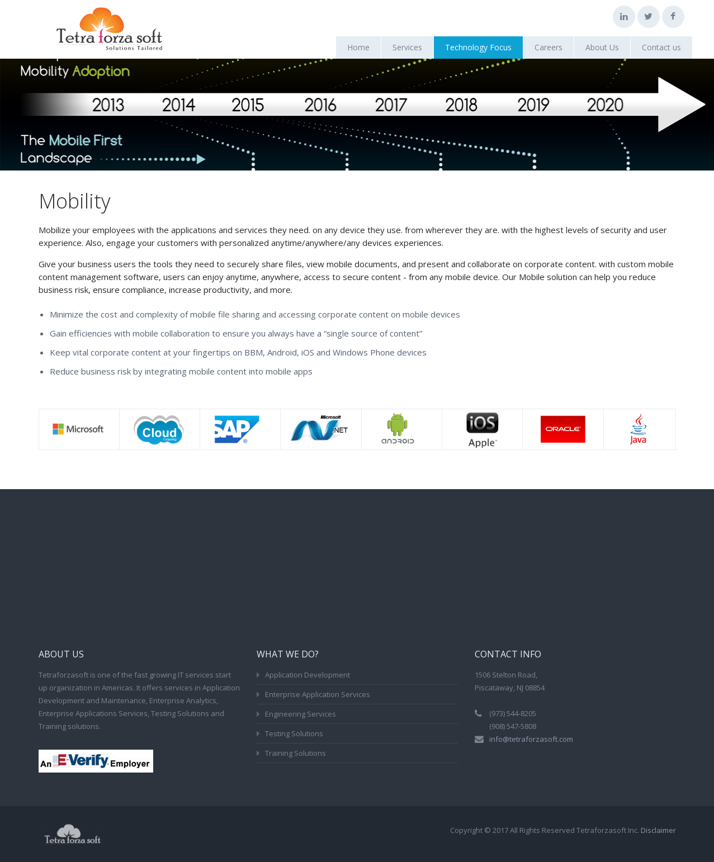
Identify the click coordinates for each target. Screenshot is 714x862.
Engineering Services (300, 714)
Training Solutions (295, 753)
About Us (602, 47)
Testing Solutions (294, 733)
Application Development (307, 675)
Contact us (661, 47)
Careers (548, 47)
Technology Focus (478, 47)
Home (358, 47)
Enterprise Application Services (317, 694)
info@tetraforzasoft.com (531, 739)
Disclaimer (658, 830)
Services (407, 47)
